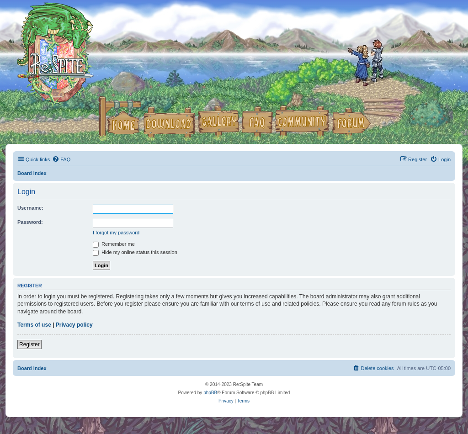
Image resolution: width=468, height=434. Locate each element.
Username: (30, 208)
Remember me (114, 244)
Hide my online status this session (135, 252)
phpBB (210, 392)
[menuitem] (61, 159)
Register (29, 344)
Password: (30, 222)
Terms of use (34, 325)
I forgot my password (116, 232)
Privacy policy (74, 325)
